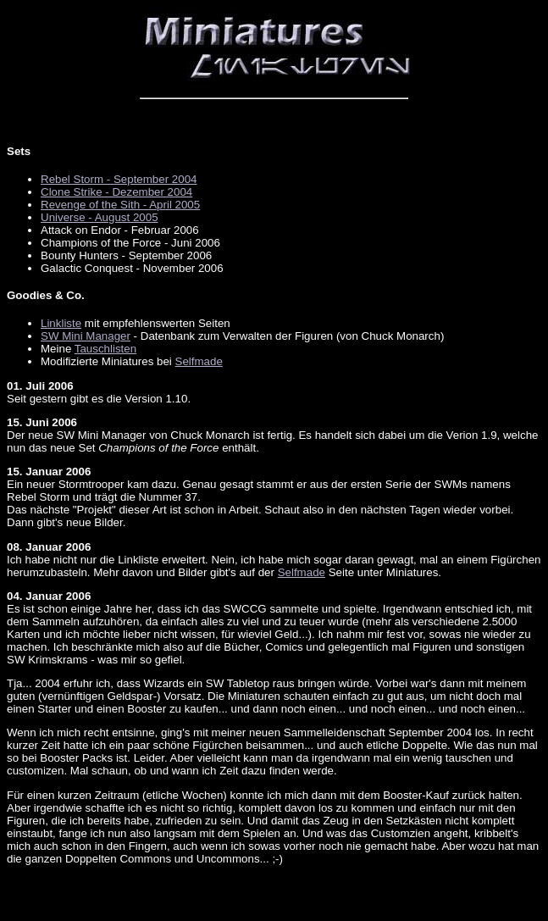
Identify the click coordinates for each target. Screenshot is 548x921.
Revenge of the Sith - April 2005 (120, 204)
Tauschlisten (105, 348)
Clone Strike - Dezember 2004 (116, 192)
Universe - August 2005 (99, 217)
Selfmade (199, 361)
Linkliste (61, 323)
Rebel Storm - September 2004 (119, 179)
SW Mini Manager (85, 336)
